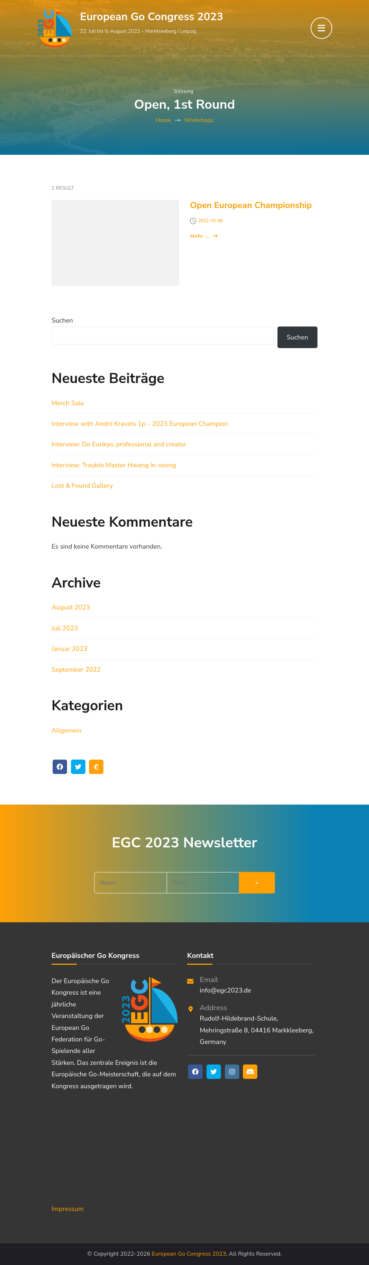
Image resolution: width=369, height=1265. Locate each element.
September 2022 (76, 669)
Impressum (68, 1209)
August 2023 (71, 607)
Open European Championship (251, 205)
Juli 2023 (65, 628)
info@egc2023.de (225, 990)
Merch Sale (68, 403)
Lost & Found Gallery (82, 485)
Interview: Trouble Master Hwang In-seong (114, 465)
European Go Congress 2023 (151, 16)
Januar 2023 (70, 648)
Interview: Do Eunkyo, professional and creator (119, 444)
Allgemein (66, 730)
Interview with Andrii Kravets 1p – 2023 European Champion (140, 423)
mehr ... (204, 236)
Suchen (62, 320)
